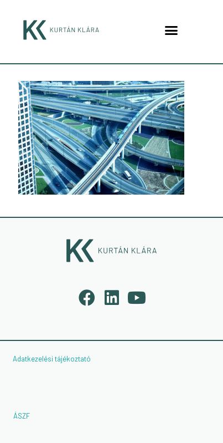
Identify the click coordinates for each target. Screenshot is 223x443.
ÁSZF (21, 415)
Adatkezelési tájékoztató (52, 358)
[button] (171, 29)
